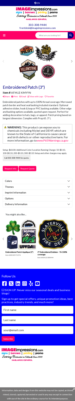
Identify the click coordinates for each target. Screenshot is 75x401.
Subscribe (8, 338)
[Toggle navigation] (4, 35)
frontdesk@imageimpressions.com (37, 28)
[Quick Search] (51, 35)
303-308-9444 (37, 24)
